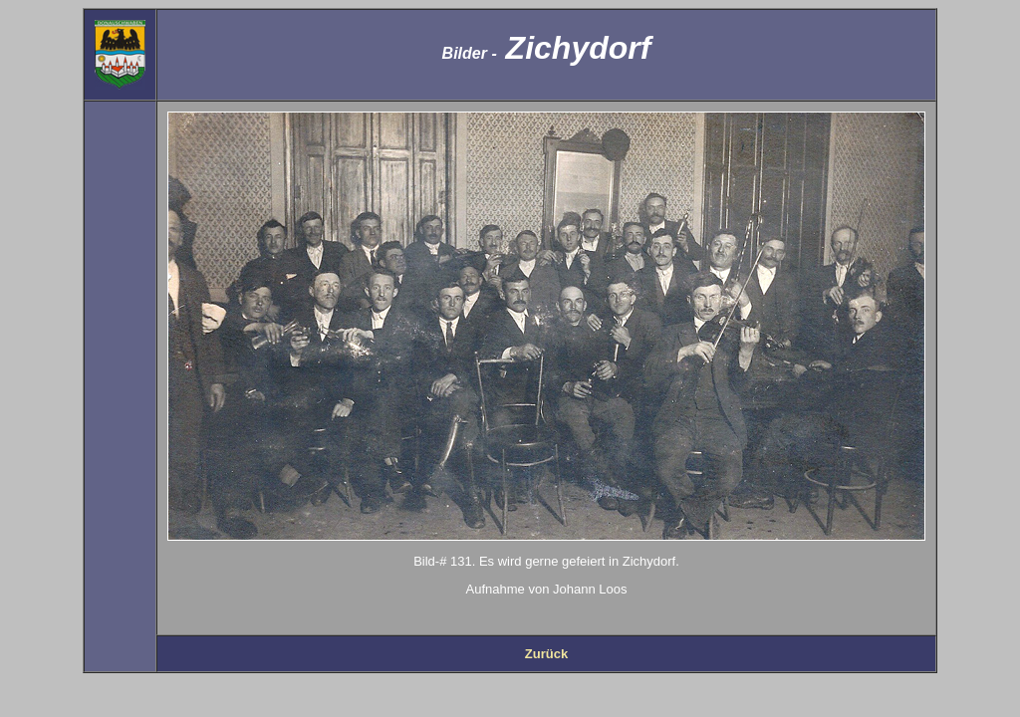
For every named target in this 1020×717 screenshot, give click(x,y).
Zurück (546, 653)
